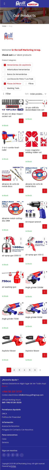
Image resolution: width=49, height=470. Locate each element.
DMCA (4, 413)
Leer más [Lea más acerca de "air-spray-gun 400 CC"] (45, 259)
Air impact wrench (33, 222)
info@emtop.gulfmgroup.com (31, 395)
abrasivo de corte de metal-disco (10, 185)
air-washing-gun (9, 287)
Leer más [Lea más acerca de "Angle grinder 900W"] (45, 321)
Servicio (5, 442)
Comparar (21, 106)
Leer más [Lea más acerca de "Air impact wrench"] (45, 226)
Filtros (31, 83)
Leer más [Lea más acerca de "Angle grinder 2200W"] (45, 292)
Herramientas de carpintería (19, 65)
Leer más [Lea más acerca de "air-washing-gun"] (21, 291)
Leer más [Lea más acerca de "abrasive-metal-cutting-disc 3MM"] (21, 225)
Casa (4, 439)
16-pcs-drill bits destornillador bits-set (34, 108)
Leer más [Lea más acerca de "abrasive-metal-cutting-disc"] (21, 191)
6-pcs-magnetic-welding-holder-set (33, 151)
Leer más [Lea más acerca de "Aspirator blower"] (21, 355)
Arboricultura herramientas (18, 69)
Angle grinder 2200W (34, 287)
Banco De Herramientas (17, 74)
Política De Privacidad (11, 417)
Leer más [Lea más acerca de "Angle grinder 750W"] (21, 323)
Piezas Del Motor (14, 83)
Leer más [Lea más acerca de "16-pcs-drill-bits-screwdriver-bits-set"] (45, 114)
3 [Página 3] (19, 370)
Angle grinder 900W (33, 317)
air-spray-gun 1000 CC (11, 255)
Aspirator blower (9, 351)
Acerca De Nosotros (10, 426)
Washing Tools (13, 88)
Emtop (5, 386)
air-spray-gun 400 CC (34, 254)
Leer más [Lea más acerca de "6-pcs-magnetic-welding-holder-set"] (45, 157)
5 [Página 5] (29, 370)
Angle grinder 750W (10, 319)
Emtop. (13, 466)
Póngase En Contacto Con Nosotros (17, 430)
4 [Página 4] (24, 370)
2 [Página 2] (14, 370)
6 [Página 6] (35, 370)
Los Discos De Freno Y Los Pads (20, 79)
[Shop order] (38, 94)
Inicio (4, 26)
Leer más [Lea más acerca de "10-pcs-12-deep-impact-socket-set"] (21, 121)
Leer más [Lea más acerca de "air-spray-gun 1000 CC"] (21, 260)
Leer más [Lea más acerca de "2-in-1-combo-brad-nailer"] (21, 154)
